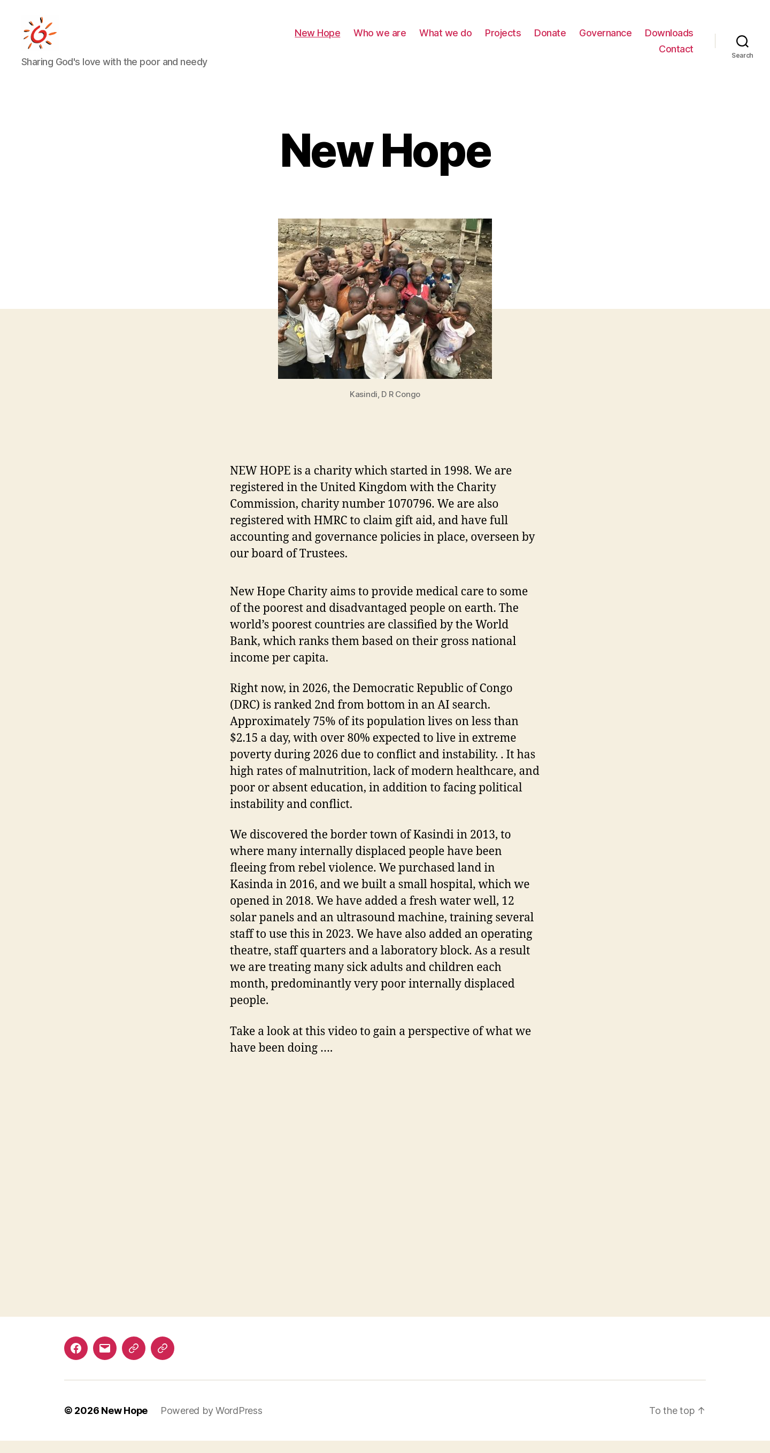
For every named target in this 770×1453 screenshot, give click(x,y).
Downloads (669, 39)
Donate (550, 39)
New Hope (317, 39)
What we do (445, 39)
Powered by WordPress (212, 1422)
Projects (503, 39)
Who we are (379, 39)
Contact (676, 54)
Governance (605, 39)
